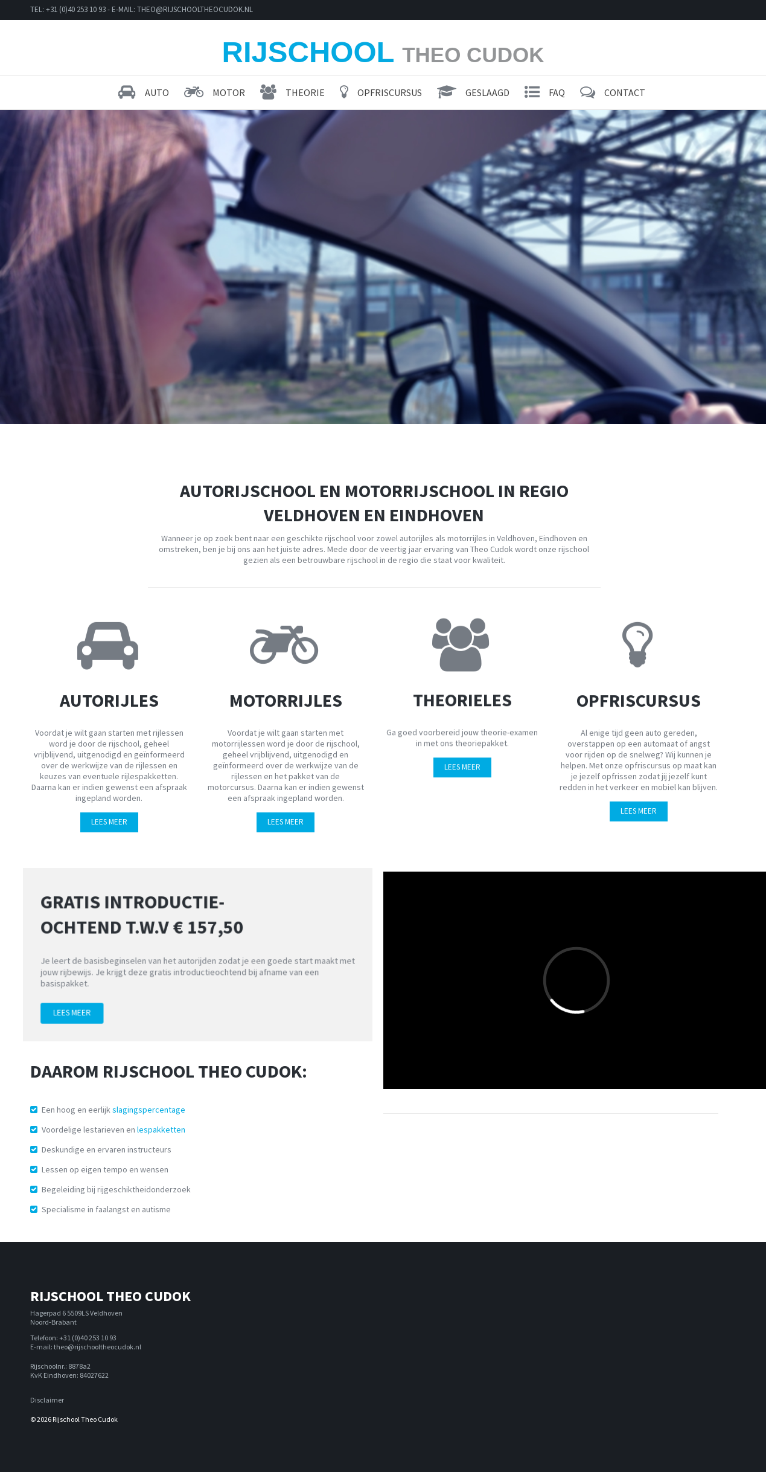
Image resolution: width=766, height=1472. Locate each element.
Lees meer (82, 1007)
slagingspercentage (148, 1109)
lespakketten (161, 1129)
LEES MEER (109, 819)
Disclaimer (47, 1399)
